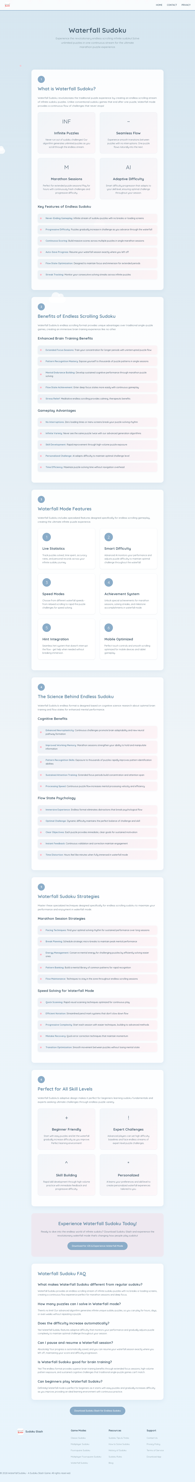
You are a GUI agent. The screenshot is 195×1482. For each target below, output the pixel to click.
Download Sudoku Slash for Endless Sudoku (97, 1417)
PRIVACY (186, 5)
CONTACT (172, 5)
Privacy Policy (153, 1451)
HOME (159, 5)
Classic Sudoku (78, 1445)
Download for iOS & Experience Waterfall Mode (97, 1251)
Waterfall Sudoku (79, 1469)
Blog (111, 1469)
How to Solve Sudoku (119, 1451)
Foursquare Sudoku (80, 1457)
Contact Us (152, 1445)
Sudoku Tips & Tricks (119, 1445)
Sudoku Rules (115, 1463)
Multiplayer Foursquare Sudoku (86, 1463)
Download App (154, 1463)
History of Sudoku (117, 1457)
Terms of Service (155, 1457)
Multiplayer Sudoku (80, 1451)
